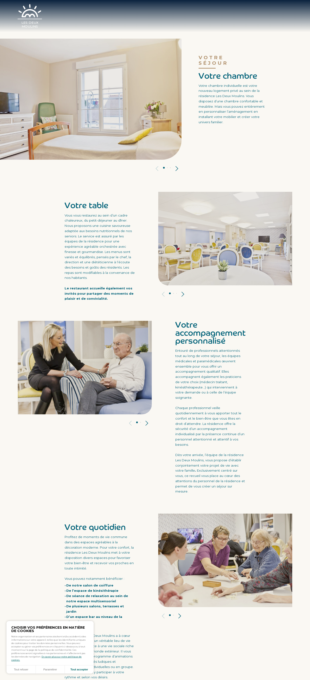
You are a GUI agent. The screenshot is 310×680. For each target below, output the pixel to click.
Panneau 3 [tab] (170, 167)
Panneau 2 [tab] (167, 167)
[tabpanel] (91, 99)
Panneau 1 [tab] (164, 168)
